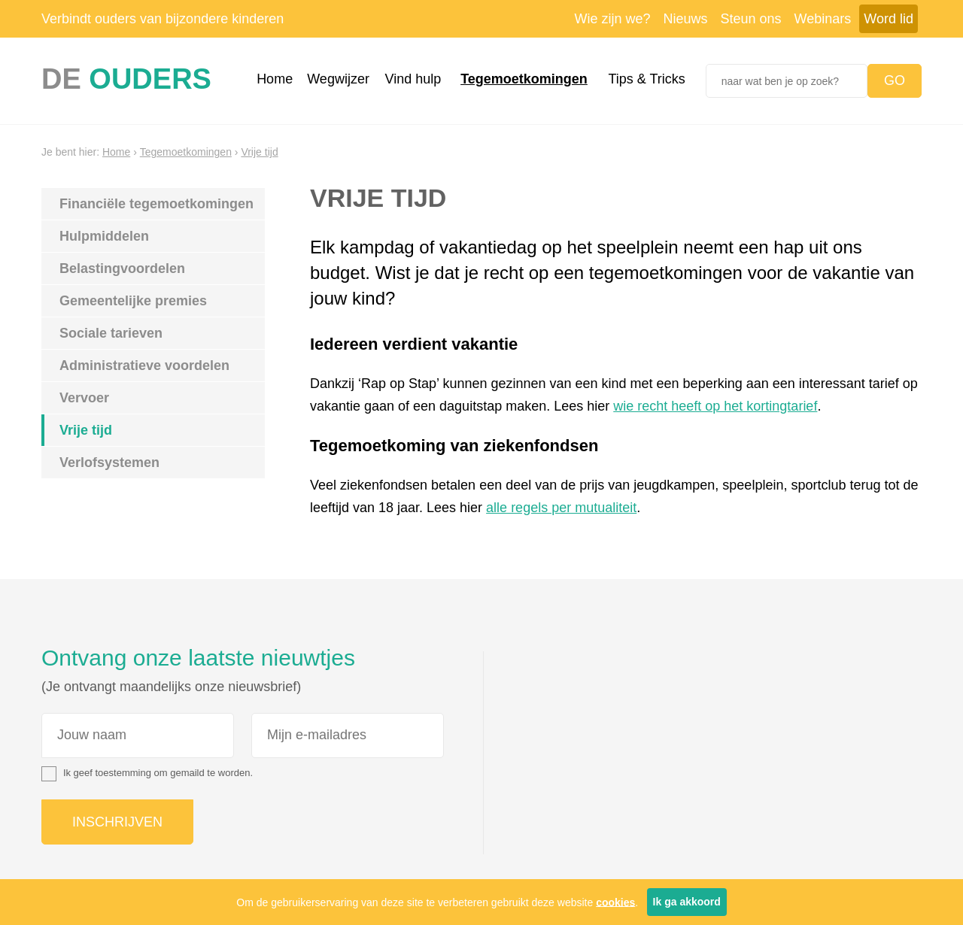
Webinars (823, 18)
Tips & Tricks (646, 78)
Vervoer (84, 397)
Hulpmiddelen (104, 236)
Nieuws (686, 18)
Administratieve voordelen (144, 365)
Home (275, 78)
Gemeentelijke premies (133, 300)
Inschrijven (117, 821)
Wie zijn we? (612, 18)
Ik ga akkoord (687, 902)
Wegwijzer (338, 78)
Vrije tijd (259, 152)
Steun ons (751, 18)
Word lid (888, 18)
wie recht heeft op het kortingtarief (715, 406)
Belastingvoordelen (122, 268)
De (126, 79)
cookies (615, 902)
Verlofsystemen (109, 462)
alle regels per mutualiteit (561, 507)
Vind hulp (413, 78)
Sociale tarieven (111, 333)
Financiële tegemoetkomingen (156, 203)
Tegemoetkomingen (524, 78)
